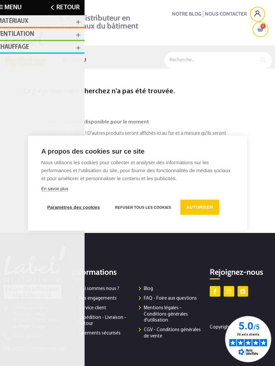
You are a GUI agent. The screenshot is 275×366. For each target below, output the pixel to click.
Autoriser (200, 207)
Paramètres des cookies (73, 207)
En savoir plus (55, 188)
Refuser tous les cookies (143, 207)
